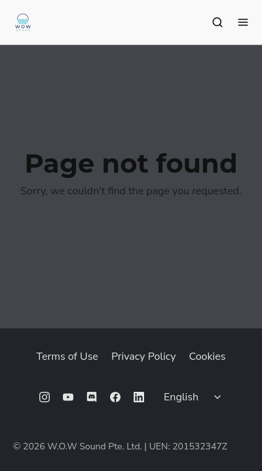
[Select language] (194, 397)
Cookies (207, 356)
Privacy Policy (143, 356)
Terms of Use (67, 356)
